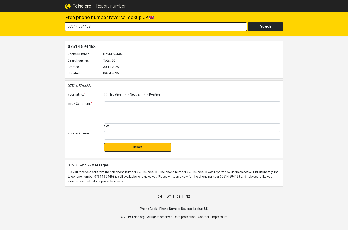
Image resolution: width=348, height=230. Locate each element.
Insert (137, 147)
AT (169, 196)
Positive (154, 94)
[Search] (156, 26)
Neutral (135, 94)
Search (265, 26)
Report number (111, 6)
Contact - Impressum (212, 217)
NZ (188, 196)
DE (178, 196)
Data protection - (185, 217)
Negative (115, 94)
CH (159, 196)
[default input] (192, 135)
